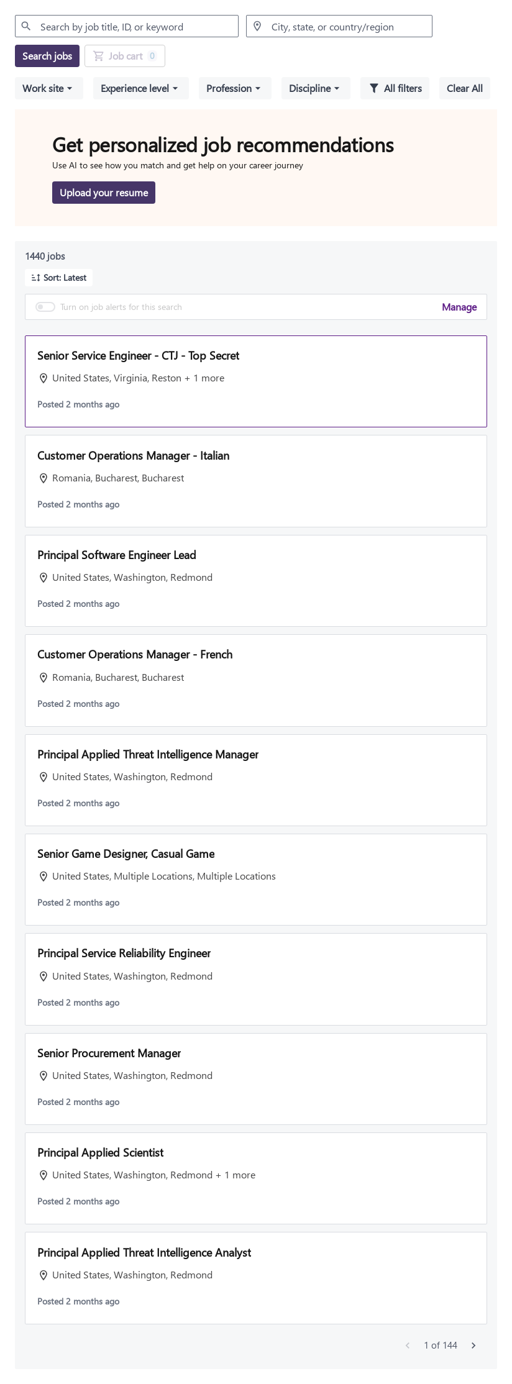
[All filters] (394, 88)
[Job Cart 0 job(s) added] (125, 56)
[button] (49, 88)
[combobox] (127, 26)
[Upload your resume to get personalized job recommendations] (103, 192)
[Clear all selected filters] (464, 88)
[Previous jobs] (407, 1345)
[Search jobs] (47, 56)
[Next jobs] (473, 1345)
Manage (459, 306)
